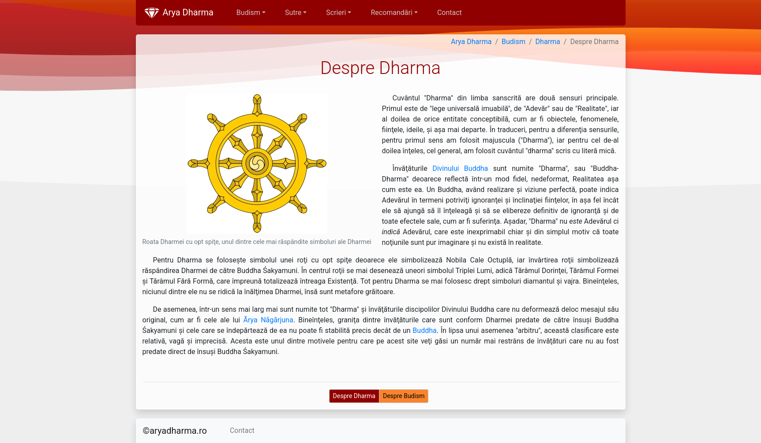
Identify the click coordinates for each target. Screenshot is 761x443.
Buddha (424, 330)
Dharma (548, 41)
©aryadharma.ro (175, 430)
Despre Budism (403, 395)
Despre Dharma (354, 395)
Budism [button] (248, 12)
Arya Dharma (178, 13)
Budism (513, 41)
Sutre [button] (293, 12)
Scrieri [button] (336, 12)
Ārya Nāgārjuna (268, 320)
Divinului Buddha (460, 168)
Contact (449, 12)
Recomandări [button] (391, 12)
